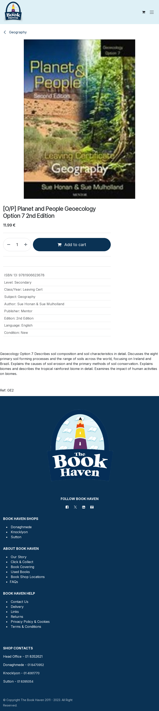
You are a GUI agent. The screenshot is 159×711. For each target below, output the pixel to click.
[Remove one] (7, 244)
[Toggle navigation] (152, 12)
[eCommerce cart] (143, 12)
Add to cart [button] (72, 244)
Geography (15, 32)
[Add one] (26, 244)
